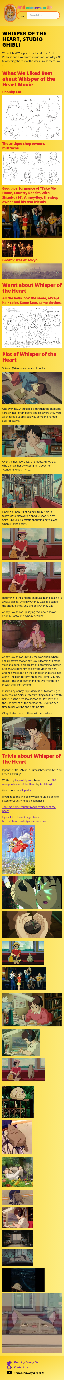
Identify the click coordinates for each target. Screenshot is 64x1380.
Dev (37, 7)
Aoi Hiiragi (46, 784)
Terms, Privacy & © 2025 (29, 1373)
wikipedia (25, 790)
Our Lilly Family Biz (26, 1362)
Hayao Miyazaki (24, 780)
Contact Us (21, 1367)
